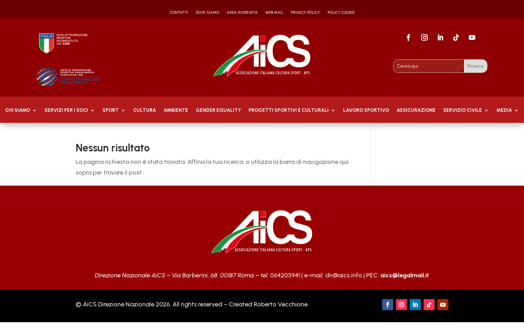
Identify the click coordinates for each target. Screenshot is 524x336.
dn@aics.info (343, 275)
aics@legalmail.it (404, 275)
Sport (111, 110)
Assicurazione (416, 110)
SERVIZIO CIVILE (462, 110)
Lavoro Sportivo (366, 110)
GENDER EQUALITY (218, 110)
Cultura (144, 110)
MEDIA (504, 110)
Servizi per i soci (66, 110)
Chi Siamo (17, 110)
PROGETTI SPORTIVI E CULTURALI (289, 110)
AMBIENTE (176, 110)
